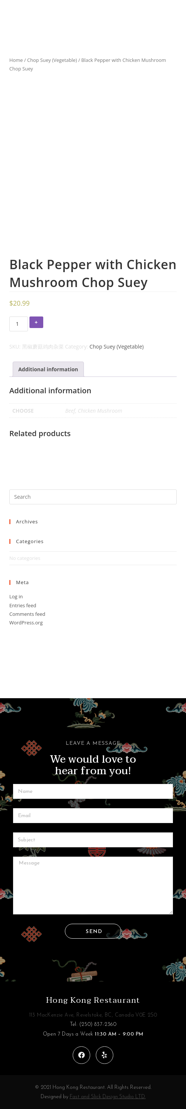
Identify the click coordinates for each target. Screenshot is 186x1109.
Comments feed (27, 614)
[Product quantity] (18, 323)
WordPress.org (26, 622)
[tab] (48, 369)
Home (16, 60)
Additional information (48, 369)
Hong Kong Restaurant (93, 1000)
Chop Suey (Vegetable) (52, 60)
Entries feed (22, 605)
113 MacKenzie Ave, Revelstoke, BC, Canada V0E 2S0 (93, 1015)
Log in (16, 596)
